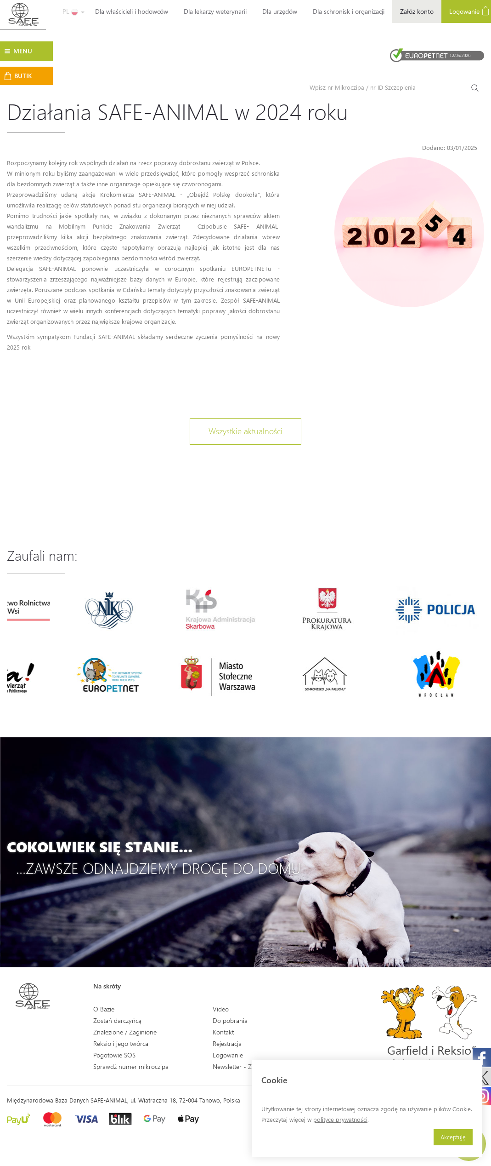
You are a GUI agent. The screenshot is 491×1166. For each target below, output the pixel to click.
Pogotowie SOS (114, 1055)
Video (221, 1009)
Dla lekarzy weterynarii (215, 11)
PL (73, 11)
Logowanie (228, 1055)
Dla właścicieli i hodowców (131, 11)
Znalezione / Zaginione (125, 1032)
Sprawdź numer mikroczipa (131, 1066)
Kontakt (223, 1032)
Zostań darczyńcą (117, 1020)
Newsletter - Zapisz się (244, 1066)
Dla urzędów (279, 11)
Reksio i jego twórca (120, 1043)
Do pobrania (230, 1020)
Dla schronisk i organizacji (348, 11)
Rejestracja (227, 1043)
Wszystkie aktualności (245, 431)
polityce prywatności (340, 1119)
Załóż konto (417, 11)
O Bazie (103, 1009)
